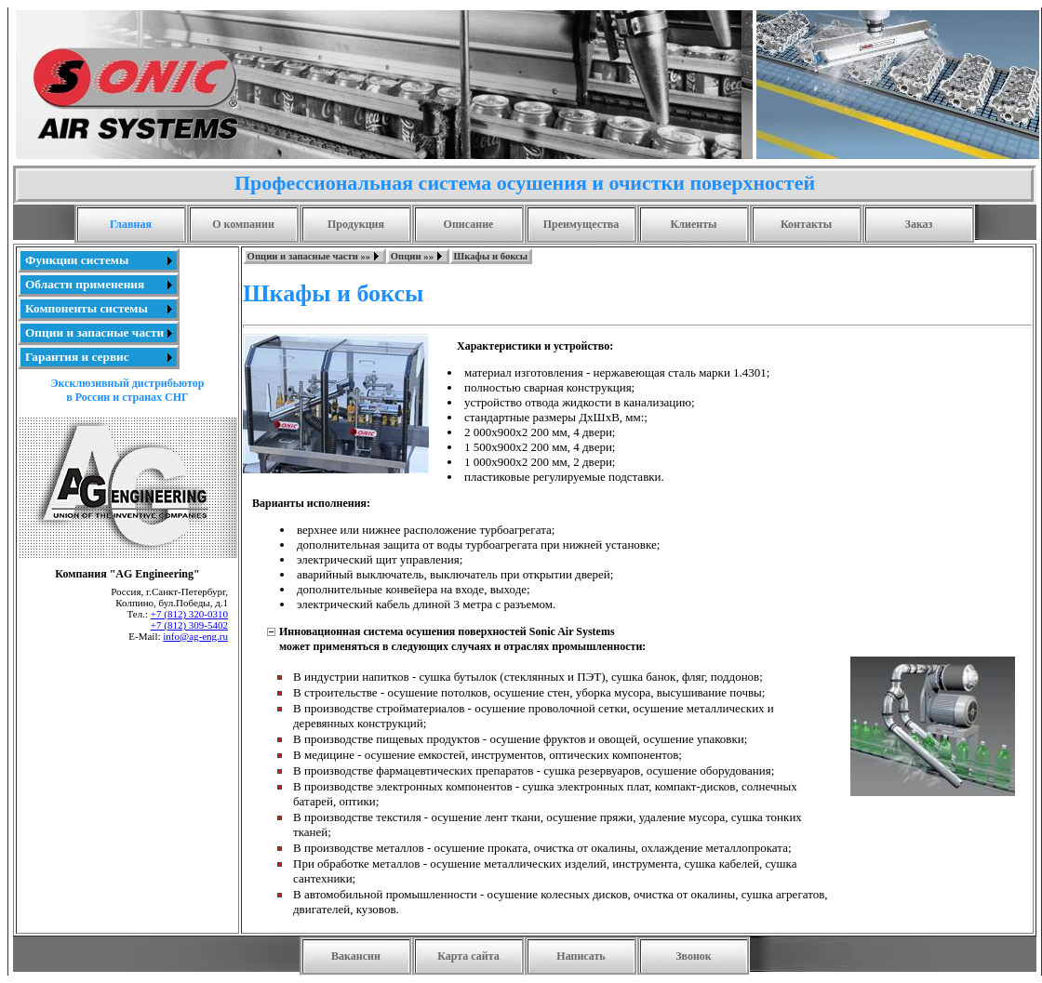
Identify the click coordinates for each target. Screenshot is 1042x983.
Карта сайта (468, 956)
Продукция (355, 224)
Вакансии (356, 956)
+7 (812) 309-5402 (189, 625)
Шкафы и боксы (491, 256)
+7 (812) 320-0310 (189, 613)
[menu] (99, 308)
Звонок (693, 956)
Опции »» (412, 256)
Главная (131, 224)
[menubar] (387, 256)
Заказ (919, 224)
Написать (580, 956)
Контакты (806, 224)
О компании (243, 224)
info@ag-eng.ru (195, 636)
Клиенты (694, 224)
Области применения (84, 284)
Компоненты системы (86, 308)
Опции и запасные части (94, 332)
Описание (469, 224)
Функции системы (76, 260)
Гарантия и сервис (77, 357)
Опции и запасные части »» (309, 256)
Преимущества (581, 224)
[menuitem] (99, 260)
